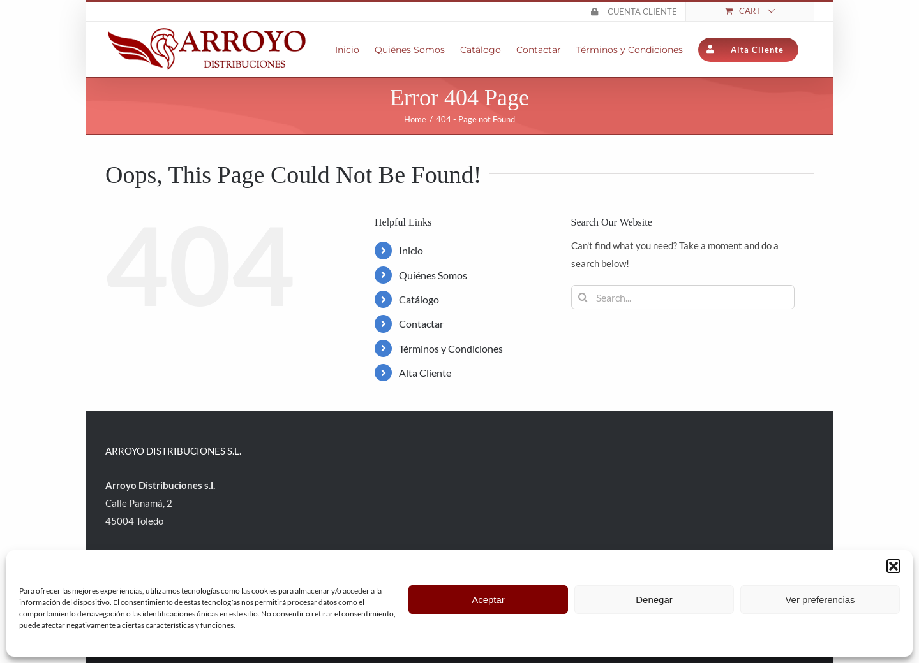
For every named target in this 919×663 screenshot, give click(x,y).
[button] (893, 566)
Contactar (421, 323)
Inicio (411, 250)
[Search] (583, 297)
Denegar (654, 599)
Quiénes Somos (433, 275)
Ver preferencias (820, 599)
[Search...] (683, 297)
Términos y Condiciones (451, 348)
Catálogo (419, 299)
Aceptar (488, 599)
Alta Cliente (425, 373)
